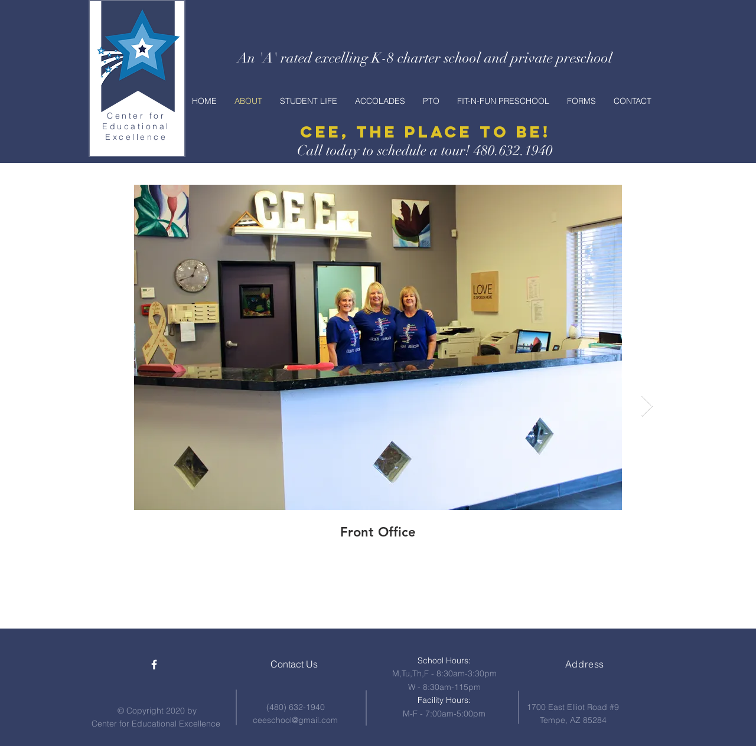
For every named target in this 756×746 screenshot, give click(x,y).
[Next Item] (647, 406)
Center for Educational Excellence (136, 126)
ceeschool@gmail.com (295, 720)
